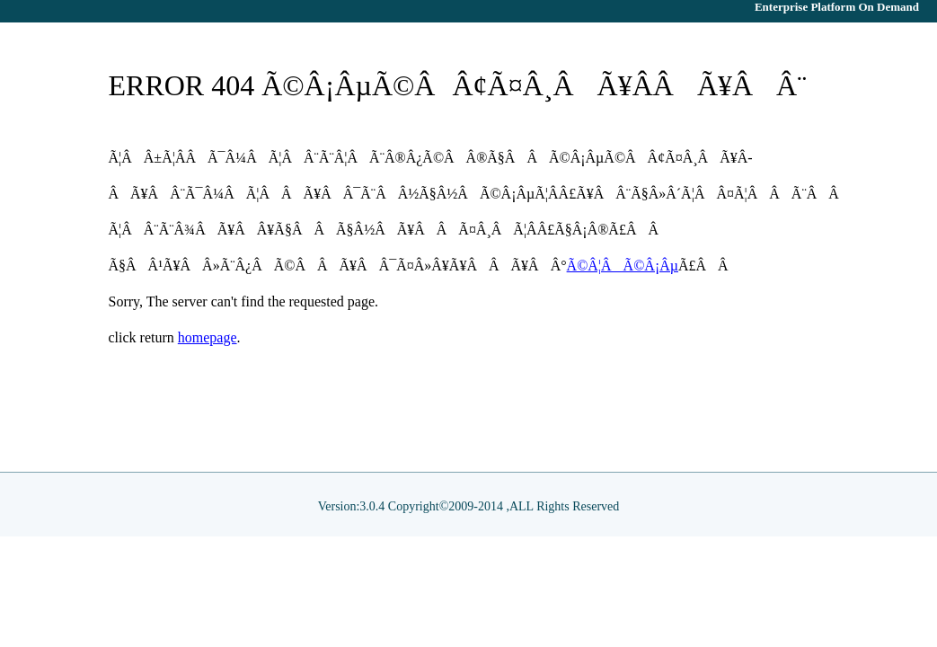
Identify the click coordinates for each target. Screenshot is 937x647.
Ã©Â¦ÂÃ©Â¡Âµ (622, 265)
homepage (207, 337)
